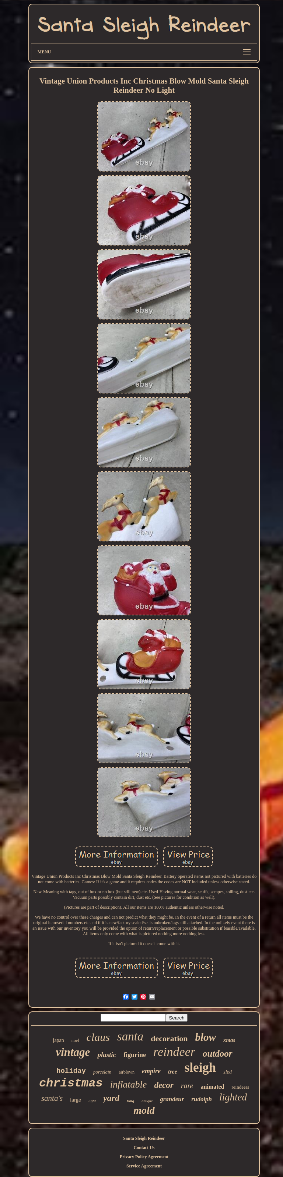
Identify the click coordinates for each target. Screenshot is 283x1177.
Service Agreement (144, 1166)
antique (147, 1101)
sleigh (200, 1067)
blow (205, 1037)
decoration (169, 1038)
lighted (233, 1097)
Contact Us (143, 1147)
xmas (229, 1040)
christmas (71, 1083)
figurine (134, 1054)
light (92, 1101)
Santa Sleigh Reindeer (144, 1138)
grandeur (172, 1099)
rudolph (201, 1099)
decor (163, 1085)
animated (212, 1087)
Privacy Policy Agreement (144, 1156)
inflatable (128, 1084)
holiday (71, 1071)
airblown (126, 1072)
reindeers (240, 1087)
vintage (73, 1052)
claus (98, 1037)
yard (111, 1098)
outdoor (218, 1053)
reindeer (174, 1051)
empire (151, 1071)
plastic (106, 1054)
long (130, 1101)
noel (75, 1040)
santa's (52, 1098)
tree (172, 1071)
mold (144, 1110)
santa (130, 1036)
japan (58, 1040)
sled (227, 1072)
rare (187, 1086)
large (75, 1100)
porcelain (102, 1072)
